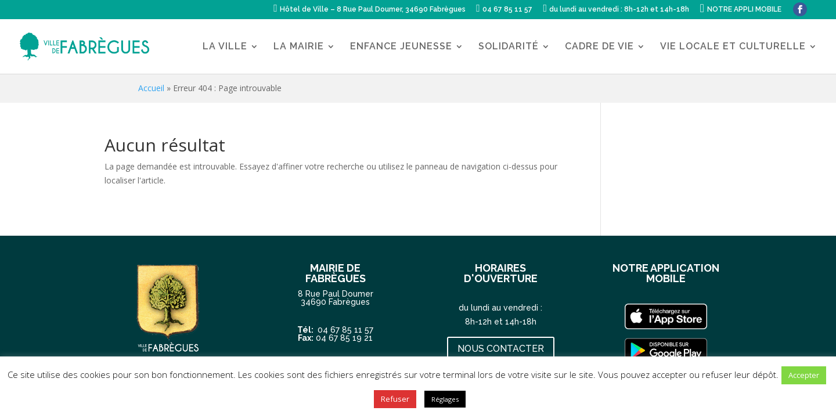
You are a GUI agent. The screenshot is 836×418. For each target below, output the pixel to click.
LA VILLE (225, 47)
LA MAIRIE (298, 47)
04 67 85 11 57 (345, 329)
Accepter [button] (803, 375)
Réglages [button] (445, 399)
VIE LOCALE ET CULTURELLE (733, 47)
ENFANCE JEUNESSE (401, 47)
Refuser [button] (395, 399)
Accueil (151, 87)
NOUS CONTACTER (500, 349)
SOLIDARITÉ (508, 47)
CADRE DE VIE (599, 47)
